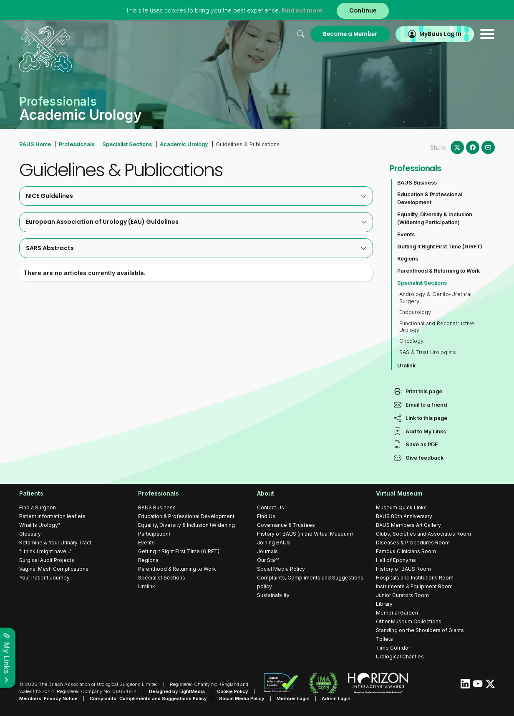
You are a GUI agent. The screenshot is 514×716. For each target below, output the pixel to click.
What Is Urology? (39, 525)
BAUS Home (35, 144)
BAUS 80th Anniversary (404, 516)
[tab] (196, 196)
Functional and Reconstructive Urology (436, 326)
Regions (407, 259)
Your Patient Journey (44, 577)
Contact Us (270, 507)
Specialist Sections (127, 144)
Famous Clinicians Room (406, 551)
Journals (267, 551)
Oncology (411, 341)
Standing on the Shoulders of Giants (420, 630)
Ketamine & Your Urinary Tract (55, 542)
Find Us (266, 516)
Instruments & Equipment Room (414, 586)
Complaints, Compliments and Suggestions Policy (148, 698)
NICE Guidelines (196, 196)
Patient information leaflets (52, 516)
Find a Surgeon (37, 507)
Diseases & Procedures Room (413, 542)
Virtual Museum (399, 493)
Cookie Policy (232, 691)
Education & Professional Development (429, 198)
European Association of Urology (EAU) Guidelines (196, 222)
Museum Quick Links (401, 507)
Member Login (293, 698)
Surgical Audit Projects (46, 560)
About (265, 493)
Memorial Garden (397, 613)
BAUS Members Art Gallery (408, 525)
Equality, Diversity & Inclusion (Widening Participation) (434, 218)
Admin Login (336, 698)
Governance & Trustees (286, 525)
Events (406, 234)
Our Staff (268, 560)
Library (384, 604)
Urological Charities (400, 656)
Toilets (384, 639)
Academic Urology (184, 144)
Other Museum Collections (408, 621)
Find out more (302, 10)
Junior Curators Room (402, 595)
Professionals (76, 144)
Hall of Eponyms (396, 560)
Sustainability (273, 595)
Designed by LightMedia (177, 691)
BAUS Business (417, 183)
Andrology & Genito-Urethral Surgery (435, 297)
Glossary (30, 534)
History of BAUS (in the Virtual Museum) (305, 534)
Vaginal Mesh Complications (53, 569)
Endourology (415, 312)
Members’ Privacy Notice (48, 698)
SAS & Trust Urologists (427, 352)
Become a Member (350, 34)
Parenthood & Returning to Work (438, 271)
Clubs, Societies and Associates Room (423, 534)
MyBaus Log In (440, 34)
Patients (31, 493)
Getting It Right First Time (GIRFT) (439, 246)
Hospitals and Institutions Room (415, 577)
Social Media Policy (281, 569)
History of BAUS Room (403, 569)
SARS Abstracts (196, 248)
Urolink (406, 365)
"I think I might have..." (45, 551)
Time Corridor (393, 648)
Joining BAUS (273, 542)
